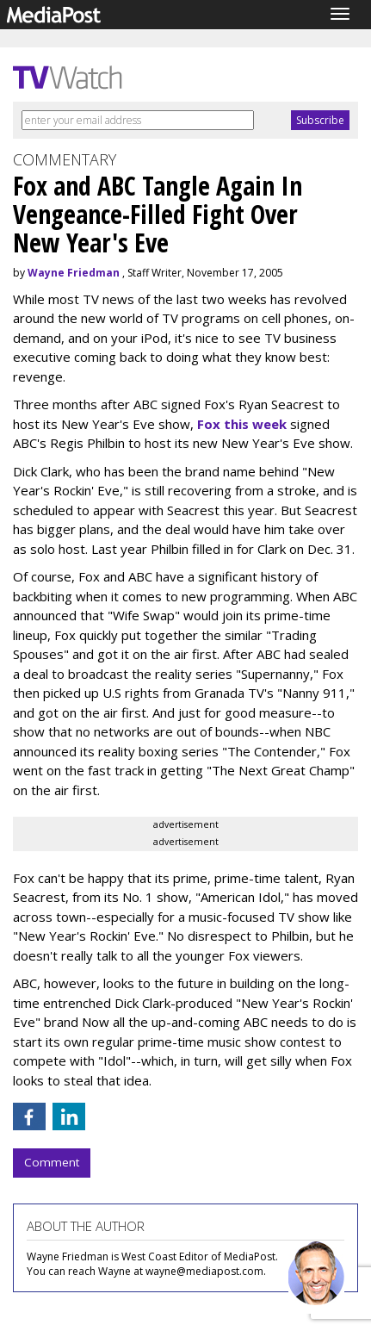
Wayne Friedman (74, 272)
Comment (51, 1162)
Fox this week (242, 423)
